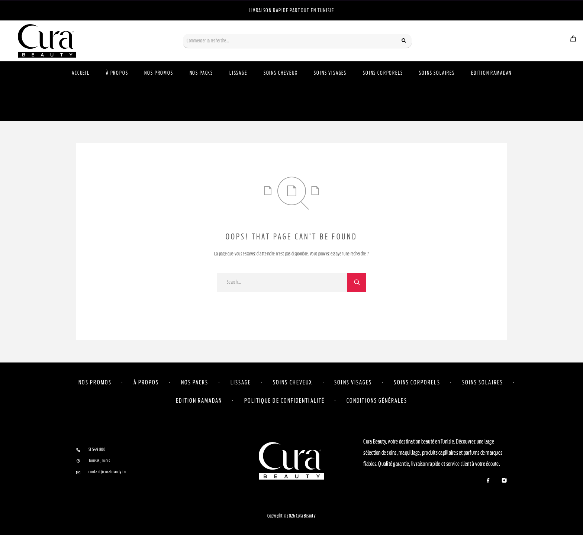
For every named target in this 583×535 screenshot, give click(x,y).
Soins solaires (482, 382)
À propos (117, 73)
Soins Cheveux (281, 73)
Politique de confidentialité (284, 400)
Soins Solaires (436, 73)
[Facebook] (488, 481)
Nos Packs (201, 73)
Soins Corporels (383, 73)
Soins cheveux (292, 382)
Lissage (238, 73)
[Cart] (573, 39)
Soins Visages (330, 73)
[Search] (404, 40)
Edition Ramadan (491, 73)
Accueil (81, 73)
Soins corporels (417, 382)
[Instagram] (504, 481)
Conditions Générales (377, 400)
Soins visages (353, 382)
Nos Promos (158, 73)
